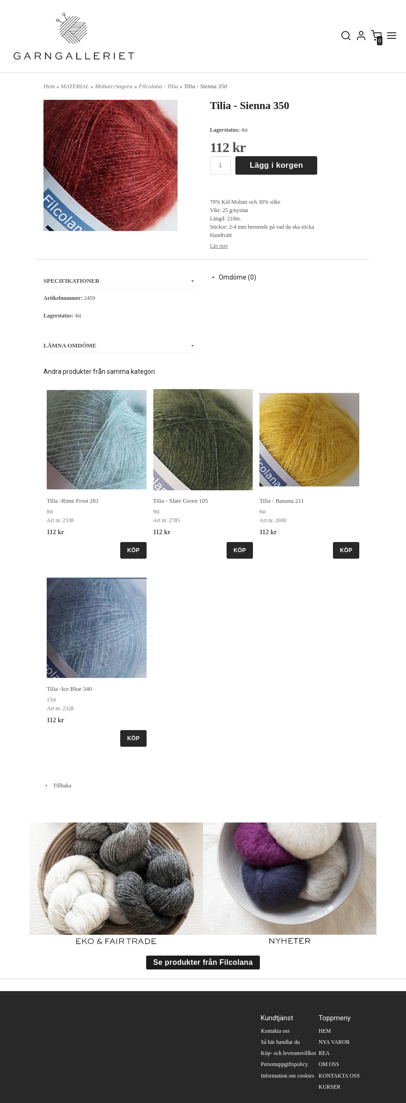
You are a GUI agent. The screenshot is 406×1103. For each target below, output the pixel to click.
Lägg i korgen (276, 165)
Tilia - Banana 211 (281, 500)
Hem (49, 86)
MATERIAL (76, 86)
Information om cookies (287, 1076)
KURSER (329, 1087)
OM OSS (329, 1064)
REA (324, 1053)
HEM (325, 1031)
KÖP (133, 550)
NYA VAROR (334, 1042)
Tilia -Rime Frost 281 (73, 500)
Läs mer (219, 246)
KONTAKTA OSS (339, 1076)
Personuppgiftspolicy (284, 1064)
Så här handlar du (280, 1042)
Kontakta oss (275, 1031)
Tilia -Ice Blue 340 (69, 688)
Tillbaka (57, 785)
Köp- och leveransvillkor (288, 1053)
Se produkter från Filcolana (202, 962)
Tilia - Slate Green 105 (180, 500)
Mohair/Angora (114, 86)
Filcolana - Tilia (159, 86)
